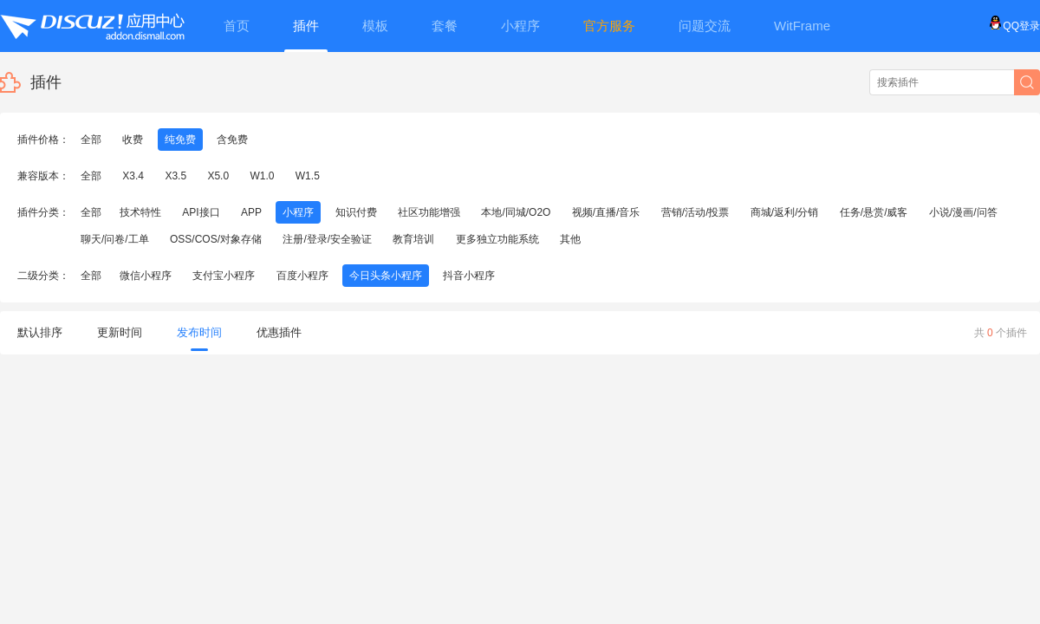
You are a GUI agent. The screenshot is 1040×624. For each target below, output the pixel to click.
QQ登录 (1014, 26)
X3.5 (175, 176)
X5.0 (218, 176)
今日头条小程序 (385, 276)
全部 (91, 139)
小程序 (298, 212)
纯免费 (180, 139)
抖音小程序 (469, 276)
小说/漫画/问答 (963, 212)
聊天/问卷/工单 (115, 239)
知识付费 (356, 212)
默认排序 (39, 332)
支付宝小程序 (223, 276)
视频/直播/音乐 (606, 212)
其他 (570, 239)
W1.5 (308, 176)
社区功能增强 (429, 212)
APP (251, 212)
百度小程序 (302, 276)
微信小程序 (146, 276)
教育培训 (413, 239)
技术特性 (140, 212)
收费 (132, 139)
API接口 (200, 212)
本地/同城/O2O (515, 212)
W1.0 (262, 176)
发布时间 (199, 338)
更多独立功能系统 (497, 239)
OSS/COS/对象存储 (216, 239)
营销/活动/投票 (695, 212)
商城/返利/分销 (785, 212)
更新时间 (119, 332)
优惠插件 (279, 332)
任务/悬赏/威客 (874, 212)
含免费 (232, 139)
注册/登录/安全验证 (327, 239)
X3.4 (133, 176)
